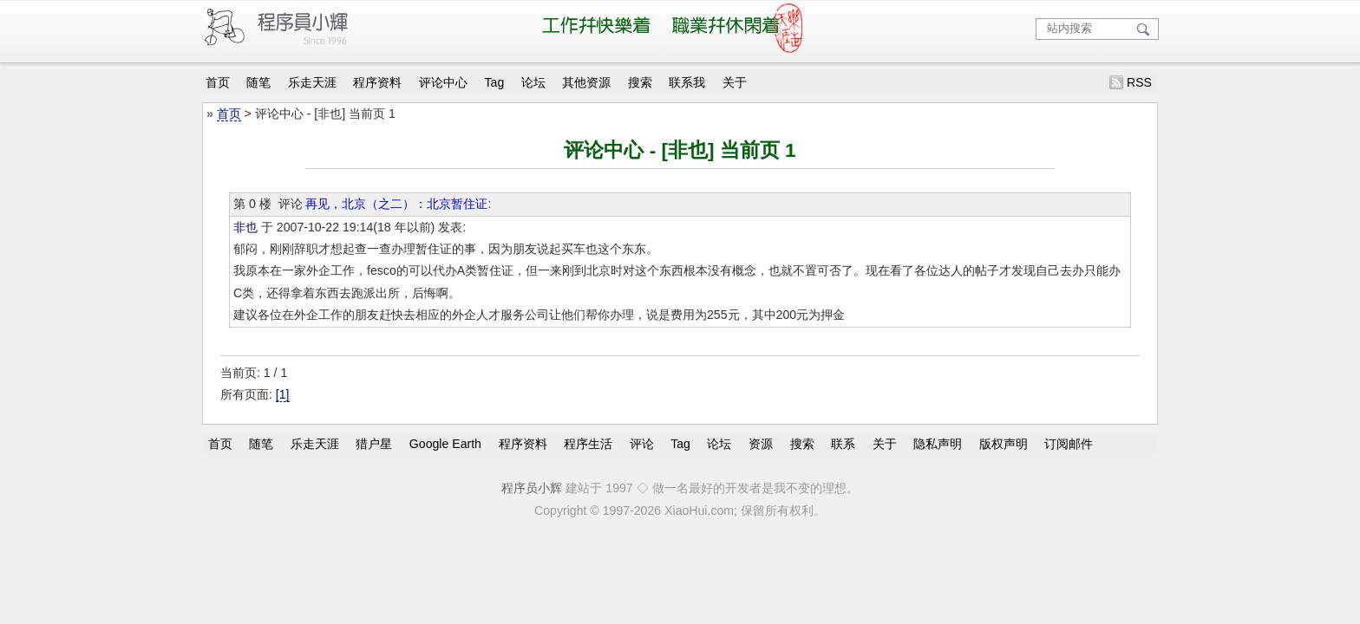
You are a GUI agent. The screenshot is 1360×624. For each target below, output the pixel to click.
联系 (843, 444)
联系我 (687, 82)
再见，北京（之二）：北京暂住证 (396, 204)
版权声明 (1003, 444)
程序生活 (588, 444)
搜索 (640, 82)
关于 (734, 82)
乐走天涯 (312, 82)
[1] (283, 394)
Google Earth (445, 444)
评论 (642, 444)
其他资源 (586, 82)
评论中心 (443, 82)
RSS (1139, 82)
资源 (761, 444)
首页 (218, 82)
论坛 (533, 82)
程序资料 (377, 82)
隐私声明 (937, 444)
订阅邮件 (1068, 444)
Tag (495, 82)
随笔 (258, 82)
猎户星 (374, 444)
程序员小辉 (531, 488)
